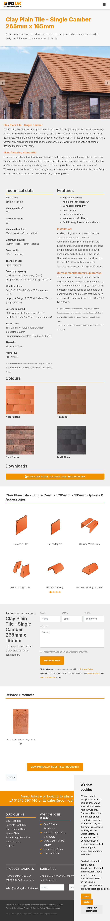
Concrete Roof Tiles (16, 825)
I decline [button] (87, 902)
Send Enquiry (52, 660)
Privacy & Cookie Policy (34, 908)
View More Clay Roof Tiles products (55, 766)
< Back (11, 777)
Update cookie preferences (45, 914)
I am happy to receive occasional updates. (65, 652)
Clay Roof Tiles (13, 820)
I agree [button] (86, 896)
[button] (2, 82)
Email (65, 613)
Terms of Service (47, 677)
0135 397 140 (25, 800)
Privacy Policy (86, 669)
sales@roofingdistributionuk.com (24, 888)
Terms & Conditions (14, 908)
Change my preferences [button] (91, 909)
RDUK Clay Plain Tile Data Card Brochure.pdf (55, 476)
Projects (10, 845)
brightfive (26, 914)
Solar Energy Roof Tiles (18, 837)
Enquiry (44, 626)
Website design (12, 914)
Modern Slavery (53, 908)
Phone (87, 613)
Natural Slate (12, 833)
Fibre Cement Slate (15, 829)
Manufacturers (13, 841)
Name (43, 613)
